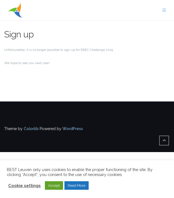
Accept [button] (54, 185)
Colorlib (31, 129)
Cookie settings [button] (24, 185)
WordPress (72, 129)
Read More (76, 185)
